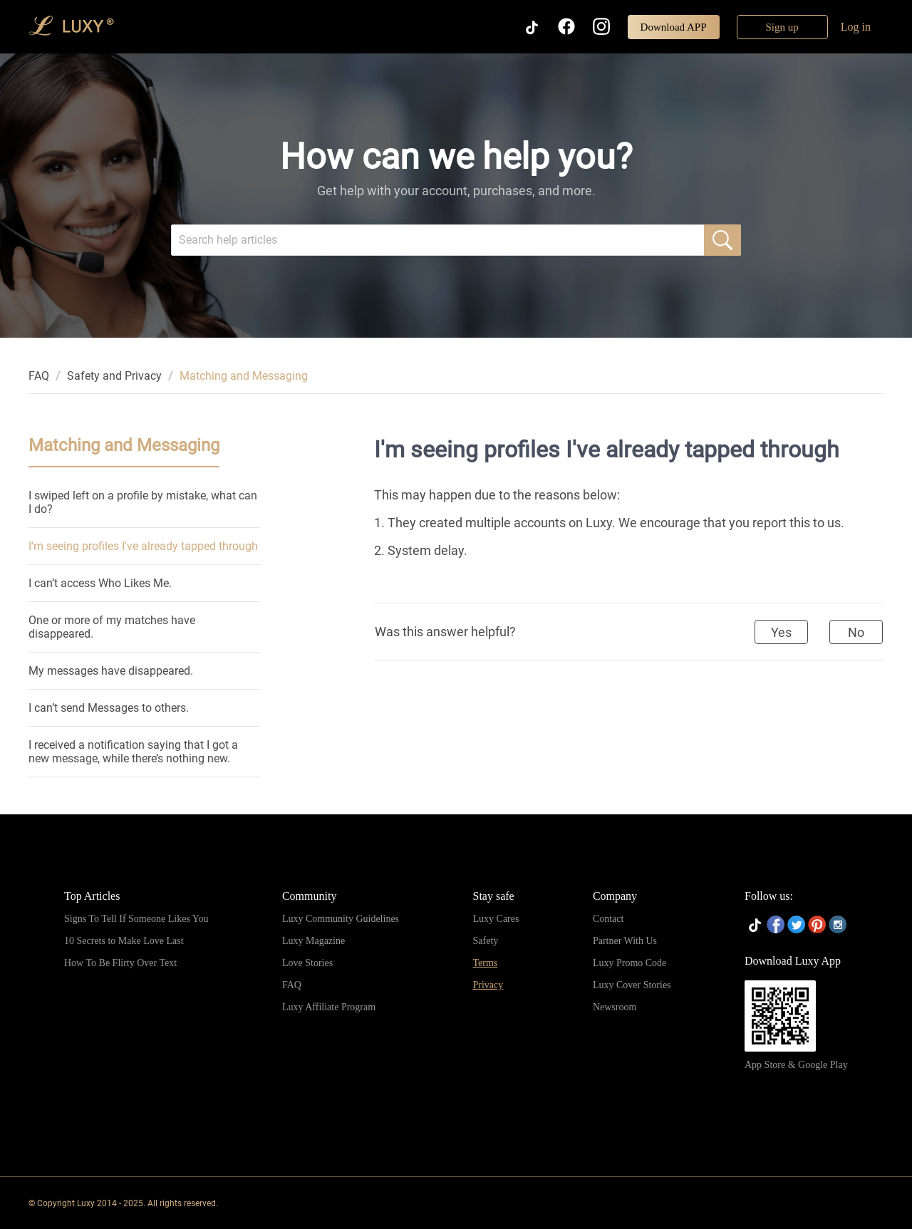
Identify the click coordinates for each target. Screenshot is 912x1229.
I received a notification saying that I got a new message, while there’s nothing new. (133, 751)
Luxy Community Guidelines (340, 918)
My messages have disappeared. (110, 671)
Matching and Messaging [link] (244, 376)
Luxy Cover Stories (632, 985)
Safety (486, 940)
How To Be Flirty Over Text (120, 963)
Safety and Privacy (114, 376)
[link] (38, 376)
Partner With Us (625, 940)
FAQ (38, 376)
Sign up (782, 27)
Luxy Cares (496, 918)
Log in (856, 27)
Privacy (488, 985)
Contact (608, 918)
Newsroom (614, 1007)
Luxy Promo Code (629, 963)
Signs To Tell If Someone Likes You (136, 918)
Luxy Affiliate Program (328, 1007)
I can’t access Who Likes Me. (100, 583)
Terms (485, 963)
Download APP (674, 27)
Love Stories (307, 963)
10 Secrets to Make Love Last (124, 940)
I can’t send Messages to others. (108, 708)
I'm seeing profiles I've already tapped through (143, 546)
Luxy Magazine (313, 940)
